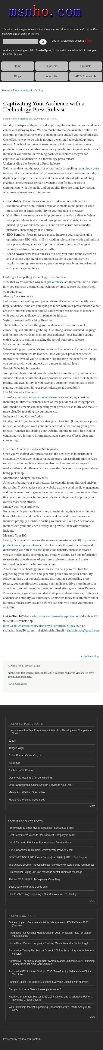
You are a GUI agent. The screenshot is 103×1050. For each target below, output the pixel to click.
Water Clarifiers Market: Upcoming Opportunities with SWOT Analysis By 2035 (50, 1009)
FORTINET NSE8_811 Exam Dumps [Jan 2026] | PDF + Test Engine (48, 857)
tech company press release (39, 397)
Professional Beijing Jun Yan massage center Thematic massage (45, 872)
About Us (51, 76)
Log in (55, 40)
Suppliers (51, 66)
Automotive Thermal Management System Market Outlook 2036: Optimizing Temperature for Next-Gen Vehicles (51, 962)
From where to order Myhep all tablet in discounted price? (41, 827)
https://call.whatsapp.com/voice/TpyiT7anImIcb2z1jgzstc (40, 625)
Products (85, 66)
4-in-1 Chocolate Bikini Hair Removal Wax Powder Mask (41, 850)
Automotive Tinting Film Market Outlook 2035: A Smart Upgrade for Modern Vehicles (51, 952)
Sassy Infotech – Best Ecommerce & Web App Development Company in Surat (50, 732)
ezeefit (12, 740)
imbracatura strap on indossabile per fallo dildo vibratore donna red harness (51, 864)
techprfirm (23, 118)
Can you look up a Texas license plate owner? (35, 989)
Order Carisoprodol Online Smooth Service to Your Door (40, 784)
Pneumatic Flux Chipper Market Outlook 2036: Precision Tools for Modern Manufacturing (50, 934)
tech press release (52, 282)
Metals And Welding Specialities (27, 792)
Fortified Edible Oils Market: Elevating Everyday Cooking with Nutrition (48, 981)
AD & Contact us (17, 683)
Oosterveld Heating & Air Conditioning (30, 777)
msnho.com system (29, 1039)
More (92, 806)
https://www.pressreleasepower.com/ (57, 616)
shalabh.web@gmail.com (83, 630)
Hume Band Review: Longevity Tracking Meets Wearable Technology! (48, 943)
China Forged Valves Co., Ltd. (26, 755)
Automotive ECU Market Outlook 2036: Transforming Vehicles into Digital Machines (50, 973)
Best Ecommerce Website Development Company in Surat (42, 835)
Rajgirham (15, 762)
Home (17, 66)
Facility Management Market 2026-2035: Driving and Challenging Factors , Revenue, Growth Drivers (51, 998)
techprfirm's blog (33, 90)
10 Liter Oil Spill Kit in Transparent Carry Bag (34, 879)
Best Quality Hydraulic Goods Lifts (28, 886)
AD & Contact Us (85, 76)
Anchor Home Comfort (21, 770)
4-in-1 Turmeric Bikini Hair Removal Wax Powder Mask (40, 842)
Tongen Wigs (16, 748)
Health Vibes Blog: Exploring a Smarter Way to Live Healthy (43, 894)
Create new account (72, 40)
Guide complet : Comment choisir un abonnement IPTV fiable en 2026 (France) (48, 924)
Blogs (17, 76)
